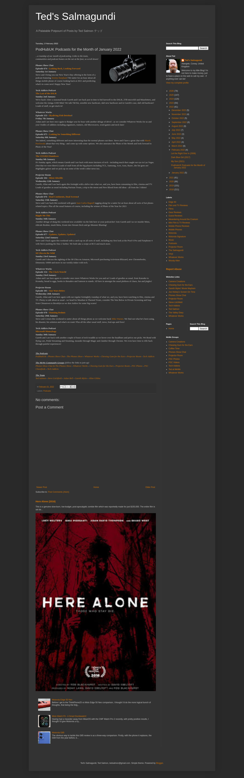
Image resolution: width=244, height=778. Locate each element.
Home (96, 487)
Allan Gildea (94, 378)
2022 (171, 107)
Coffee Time (174, 348)
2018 (171, 189)
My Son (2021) (178, 161)
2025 (171, 95)
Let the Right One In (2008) (183, 153)
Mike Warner (117, 319)
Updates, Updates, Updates (62, 234)
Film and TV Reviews (178, 205)
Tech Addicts (148, 356)
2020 (171, 181)
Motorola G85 (58, 732)
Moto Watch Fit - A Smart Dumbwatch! (69, 716)
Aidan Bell (68, 378)
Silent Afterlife (56, 178)
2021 (171, 177)
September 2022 (179, 122)
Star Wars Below (57, 290)
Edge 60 (172, 202)
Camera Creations (177, 281)
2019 (171, 185)
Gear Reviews (175, 212)
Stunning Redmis (57, 312)
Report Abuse (173, 269)
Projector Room (134, 356)
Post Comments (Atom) (58, 492)
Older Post (150, 487)
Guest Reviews (175, 216)
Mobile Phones (175, 229)
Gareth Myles (81, 378)
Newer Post (41, 487)
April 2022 (176, 142)
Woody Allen (174, 260)
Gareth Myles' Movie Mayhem (182, 288)
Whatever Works (92, 356)
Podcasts (47, 391)
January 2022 (178, 173)
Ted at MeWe (174, 369)
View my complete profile (177, 83)
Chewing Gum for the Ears (113, 356)
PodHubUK (41, 356)
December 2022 (179, 110)
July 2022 (176, 130)
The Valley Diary (176, 312)
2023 (171, 103)
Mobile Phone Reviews (179, 226)
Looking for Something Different (64, 134)
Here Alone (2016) (46, 501)
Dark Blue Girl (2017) (180, 157)
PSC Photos (137, 366)
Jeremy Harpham (59, 78)
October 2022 (178, 118)
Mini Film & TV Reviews (179, 223)
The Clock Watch (57, 272)
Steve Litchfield (55, 378)
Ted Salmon (41, 378)
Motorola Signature (177, 236)
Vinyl (171, 254)
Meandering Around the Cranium (183, 219)
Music (171, 240)
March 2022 (177, 146)
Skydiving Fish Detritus (60, 115)
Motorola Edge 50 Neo (62, 700)
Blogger (159, 763)
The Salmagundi (176, 250)
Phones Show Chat (56, 356)
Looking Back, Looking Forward (64, 68)
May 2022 (176, 138)
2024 (171, 99)
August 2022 (178, 126)
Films (171, 209)
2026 (171, 91)
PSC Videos (174, 362)
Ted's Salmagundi (76, 16)
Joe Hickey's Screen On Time (182, 292)
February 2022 (178, 150)
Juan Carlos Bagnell (85, 203)
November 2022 (179, 114)
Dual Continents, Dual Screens (63, 196)
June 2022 (177, 134)
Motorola (173, 233)
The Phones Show (75, 356)
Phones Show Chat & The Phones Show (53, 366)
